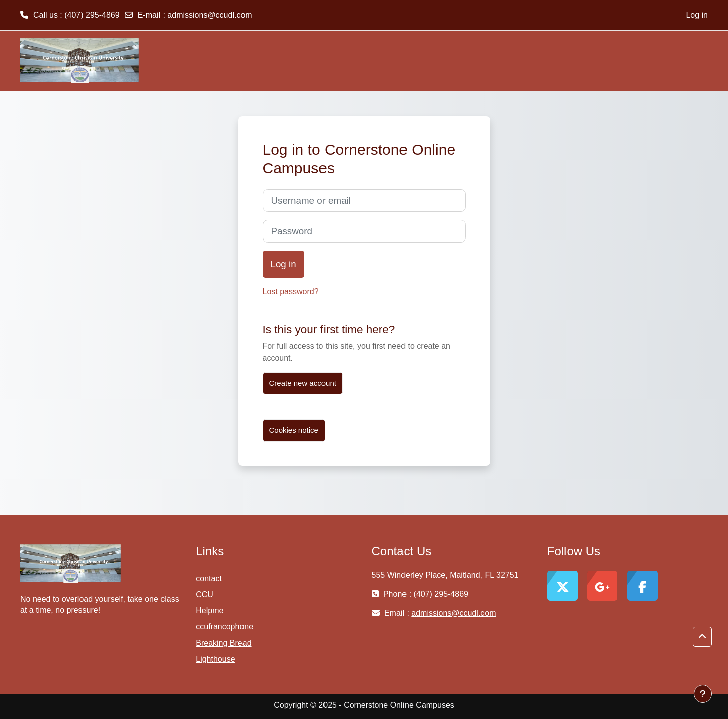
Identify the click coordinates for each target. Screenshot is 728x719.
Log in (697, 15)
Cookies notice (293, 430)
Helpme (209, 610)
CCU (204, 594)
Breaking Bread (223, 642)
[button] (702, 637)
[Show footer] (703, 694)
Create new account (302, 383)
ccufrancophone (224, 626)
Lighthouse (215, 659)
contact (209, 578)
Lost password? (291, 291)
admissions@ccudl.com (209, 15)
